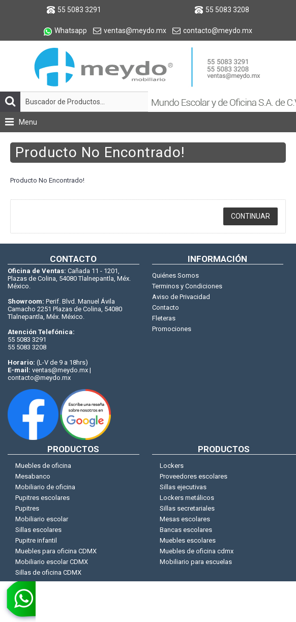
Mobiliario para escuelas (196, 562)
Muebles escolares (188, 540)
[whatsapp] (18, 601)
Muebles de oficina (43, 465)
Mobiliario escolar (41, 519)
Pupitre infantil (36, 540)
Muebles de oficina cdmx (196, 551)
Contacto (165, 307)
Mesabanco (32, 476)
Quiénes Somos (175, 275)
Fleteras (163, 318)
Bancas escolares (186, 530)
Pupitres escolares (42, 497)
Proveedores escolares (193, 476)
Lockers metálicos (187, 497)
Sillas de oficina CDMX (48, 572)
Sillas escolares (38, 530)
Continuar (250, 216)
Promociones (171, 329)
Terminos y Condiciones (187, 286)
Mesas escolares (185, 519)
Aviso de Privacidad (181, 297)
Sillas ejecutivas (183, 487)
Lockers (172, 465)
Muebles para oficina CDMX (56, 551)
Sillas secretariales (187, 508)
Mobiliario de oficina (45, 487)
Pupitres (27, 508)
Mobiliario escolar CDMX (51, 562)
